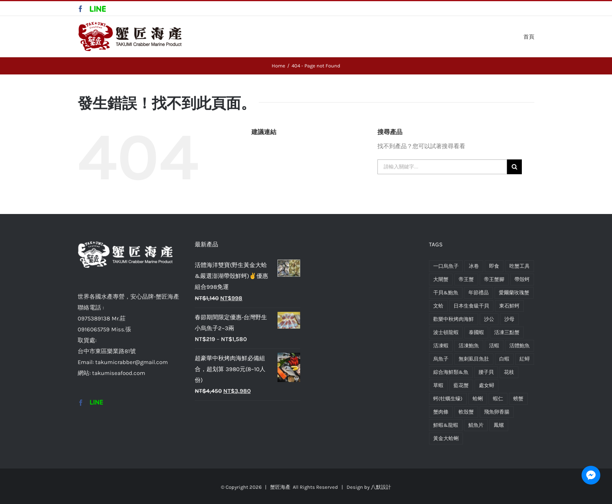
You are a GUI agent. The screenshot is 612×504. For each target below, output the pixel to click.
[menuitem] (528, 36)
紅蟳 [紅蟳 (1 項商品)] (524, 359)
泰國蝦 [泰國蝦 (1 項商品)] (476, 332)
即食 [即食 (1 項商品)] (494, 266)
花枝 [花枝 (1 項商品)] (509, 372)
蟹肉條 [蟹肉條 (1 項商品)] (440, 412)
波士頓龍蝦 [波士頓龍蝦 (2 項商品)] (446, 332)
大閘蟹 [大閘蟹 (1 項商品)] (440, 279)
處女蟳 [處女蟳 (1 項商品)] (486, 385)
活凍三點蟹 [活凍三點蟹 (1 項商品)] (506, 332)
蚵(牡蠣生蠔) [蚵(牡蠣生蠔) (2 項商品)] (448, 398)
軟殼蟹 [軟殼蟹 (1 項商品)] (466, 412)
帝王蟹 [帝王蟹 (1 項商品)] (466, 279)
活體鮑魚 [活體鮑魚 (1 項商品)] (519, 345)
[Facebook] (81, 403)
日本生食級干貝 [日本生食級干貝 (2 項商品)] (471, 306)
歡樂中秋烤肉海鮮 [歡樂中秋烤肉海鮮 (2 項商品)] (453, 319)
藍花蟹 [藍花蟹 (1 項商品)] (461, 385)
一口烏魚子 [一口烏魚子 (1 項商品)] (446, 266)
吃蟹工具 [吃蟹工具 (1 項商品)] (519, 266)
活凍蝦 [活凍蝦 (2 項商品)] (440, 345)
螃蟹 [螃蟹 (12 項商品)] (518, 398)
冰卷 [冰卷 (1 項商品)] (474, 266)
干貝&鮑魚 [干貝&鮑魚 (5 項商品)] (445, 292)
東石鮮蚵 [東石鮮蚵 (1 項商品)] (509, 306)
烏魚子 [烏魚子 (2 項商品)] (440, 359)
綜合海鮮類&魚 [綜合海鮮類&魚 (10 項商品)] (450, 372)
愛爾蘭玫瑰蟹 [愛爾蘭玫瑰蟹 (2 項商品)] (514, 292)
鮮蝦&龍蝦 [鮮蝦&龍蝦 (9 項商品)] (445, 425)
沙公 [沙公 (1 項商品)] (489, 319)
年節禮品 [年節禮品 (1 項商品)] (478, 292)
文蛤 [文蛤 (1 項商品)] (438, 306)
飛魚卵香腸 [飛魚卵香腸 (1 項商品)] (496, 412)
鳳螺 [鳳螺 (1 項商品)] (499, 425)
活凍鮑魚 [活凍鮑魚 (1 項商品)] (469, 345)
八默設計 (381, 487)
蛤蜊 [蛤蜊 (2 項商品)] (478, 398)
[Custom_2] (96, 403)
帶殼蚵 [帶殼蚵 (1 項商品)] (522, 279)
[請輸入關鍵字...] (442, 166)
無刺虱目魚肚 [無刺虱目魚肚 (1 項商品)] (474, 359)
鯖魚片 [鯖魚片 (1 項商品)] (476, 425)
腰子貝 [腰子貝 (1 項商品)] (486, 372)
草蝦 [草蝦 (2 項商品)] (438, 385)
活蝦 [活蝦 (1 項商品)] (494, 345)
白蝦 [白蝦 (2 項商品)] (504, 359)
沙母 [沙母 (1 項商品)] (509, 319)
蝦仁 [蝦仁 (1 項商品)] (498, 398)
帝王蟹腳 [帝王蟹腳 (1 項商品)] (494, 279)
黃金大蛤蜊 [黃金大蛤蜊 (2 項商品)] (446, 438)
